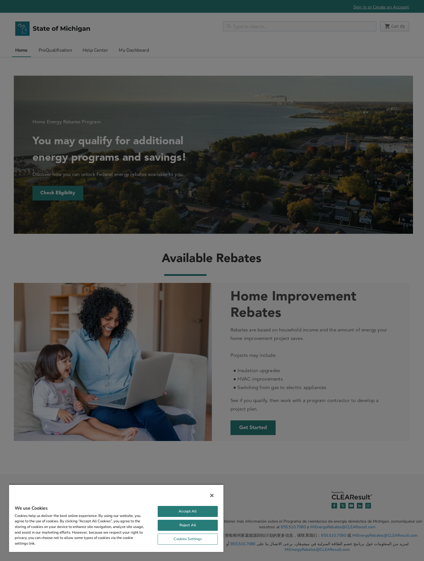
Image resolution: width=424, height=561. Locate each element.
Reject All (187, 525)
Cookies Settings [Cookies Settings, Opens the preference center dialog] (187, 539)
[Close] (212, 495)
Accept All (188, 511)
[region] (116, 518)
